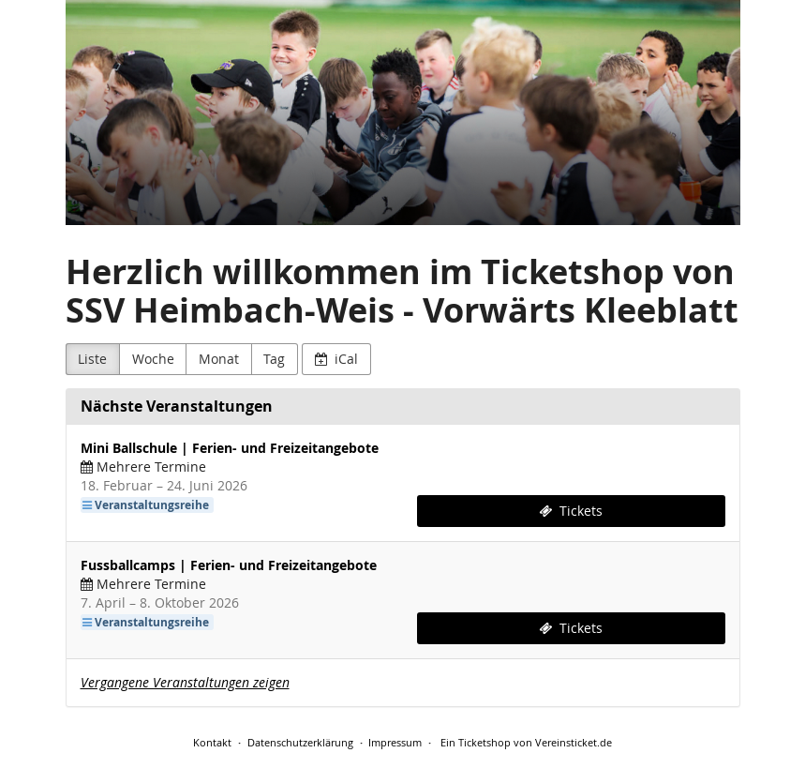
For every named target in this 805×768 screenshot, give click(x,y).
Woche (153, 359)
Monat (219, 359)
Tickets (571, 511)
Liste (92, 359)
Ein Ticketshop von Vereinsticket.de (526, 742)
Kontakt (212, 742)
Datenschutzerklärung (300, 742)
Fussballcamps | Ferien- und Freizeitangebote (229, 565)
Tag (274, 359)
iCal (337, 359)
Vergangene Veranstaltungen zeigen (185, 682)
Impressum (395, 742)
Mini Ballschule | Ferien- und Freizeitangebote (230, 448)
